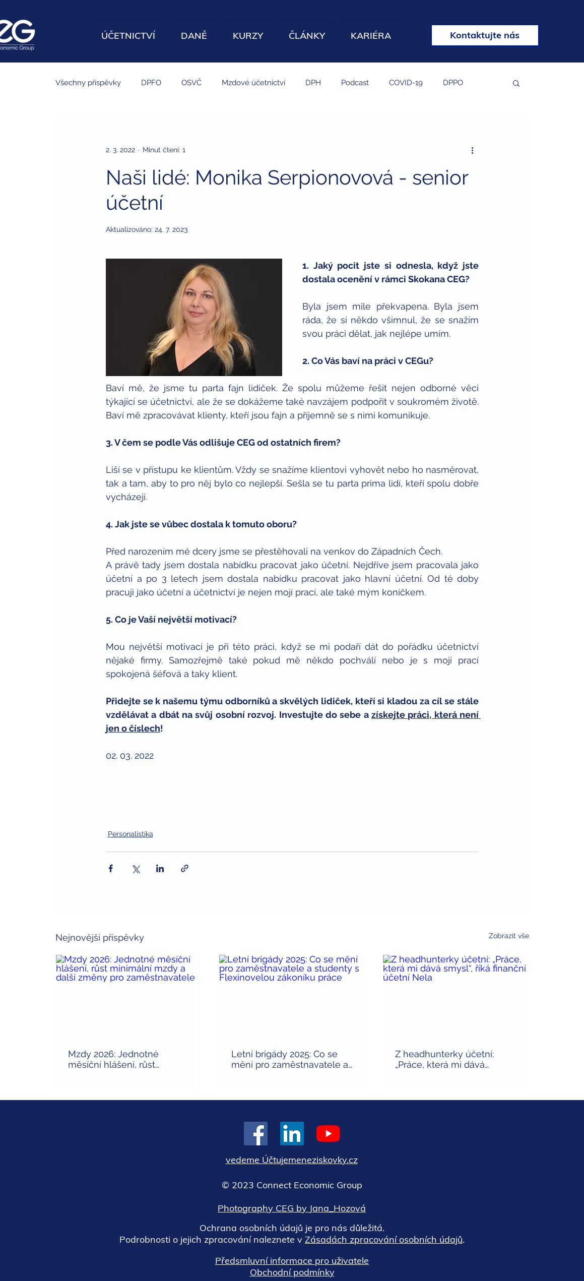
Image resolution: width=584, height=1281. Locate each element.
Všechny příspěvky (88, 82)
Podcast (355, 82)
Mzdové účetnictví (253, 82)
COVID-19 (406, 82)
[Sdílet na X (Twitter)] (135, 868)
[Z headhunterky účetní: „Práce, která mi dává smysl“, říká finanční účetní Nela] (456, 995)
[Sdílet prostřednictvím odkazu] (184, 868)
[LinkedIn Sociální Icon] (292, 1133)
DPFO (151, 82)
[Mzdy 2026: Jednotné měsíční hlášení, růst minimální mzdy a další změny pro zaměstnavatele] (129, 995)
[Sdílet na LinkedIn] (160, 868)
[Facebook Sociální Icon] (256, 1133)
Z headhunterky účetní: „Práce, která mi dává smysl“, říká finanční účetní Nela (451, 1059)
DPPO (453, 82)
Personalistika (130, 834)
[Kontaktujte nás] (485, 35)
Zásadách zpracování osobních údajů (384, 1239)
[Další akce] (473, 150)
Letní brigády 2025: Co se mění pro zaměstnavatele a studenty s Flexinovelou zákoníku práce (289, 1059)
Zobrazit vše (509, 936)
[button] (516, 83)
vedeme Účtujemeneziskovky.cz (292, 1160)
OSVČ (191, 82)
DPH (313, 82)
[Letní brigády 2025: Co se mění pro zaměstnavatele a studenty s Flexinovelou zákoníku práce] (292, 995)
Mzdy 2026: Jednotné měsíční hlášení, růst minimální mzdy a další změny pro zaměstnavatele (126, 1059)
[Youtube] (328, 1133)
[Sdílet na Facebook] (110, 868)
